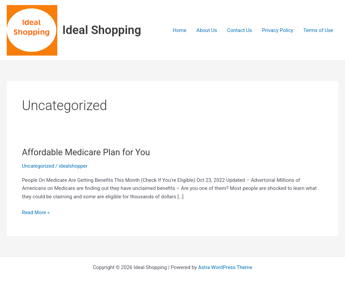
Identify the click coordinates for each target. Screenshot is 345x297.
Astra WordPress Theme (225, 267)
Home (179, 30)
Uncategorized (38, 166)
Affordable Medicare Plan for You (86, 152)
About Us (206, 30)
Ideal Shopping (101, 30)
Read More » (36, 212)
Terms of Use (318, 30)
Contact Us (239, 30)
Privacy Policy (277, 30)
